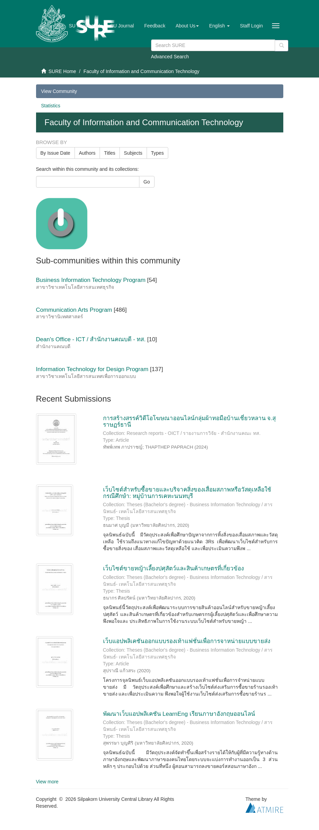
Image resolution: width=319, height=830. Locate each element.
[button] (187, 25)
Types (157, 153)
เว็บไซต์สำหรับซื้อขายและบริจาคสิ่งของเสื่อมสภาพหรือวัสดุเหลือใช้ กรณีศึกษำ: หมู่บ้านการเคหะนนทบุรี (187, 492)
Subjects (133, 153)
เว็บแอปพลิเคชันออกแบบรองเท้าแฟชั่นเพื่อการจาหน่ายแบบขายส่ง (186, 641)
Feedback (154, 25)
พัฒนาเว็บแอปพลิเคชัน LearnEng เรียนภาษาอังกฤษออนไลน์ (179, 714)
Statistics (50, 105)
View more (47, 781)
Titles (109, 153)
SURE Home (62, 71)
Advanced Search (170, 56)
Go (147, 182)
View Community (59, 91)
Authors (87, 153)
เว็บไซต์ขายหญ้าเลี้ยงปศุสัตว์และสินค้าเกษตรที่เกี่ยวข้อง (173, 568)
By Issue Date (55, 153)
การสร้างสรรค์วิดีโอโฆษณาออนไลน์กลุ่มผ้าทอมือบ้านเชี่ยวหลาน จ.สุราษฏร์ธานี (189, 421)
